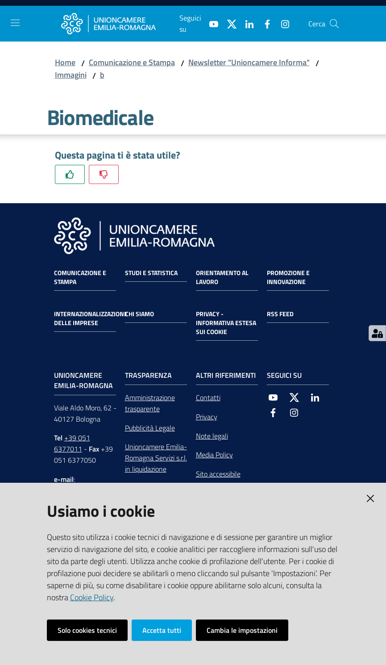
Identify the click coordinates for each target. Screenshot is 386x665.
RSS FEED (280, 313)
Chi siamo (139, 313)
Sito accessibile (218, 473)
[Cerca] (334, 23)
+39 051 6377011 (72, 443)
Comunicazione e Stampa (132, 62)
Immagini (71, 75)
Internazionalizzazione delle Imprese (91, 318)
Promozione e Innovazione (288, 277)
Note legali (212, 436)
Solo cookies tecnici (87, 630)
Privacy (206, 416)
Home (65, 62)
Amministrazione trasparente (150, 403)
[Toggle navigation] (15, 22)
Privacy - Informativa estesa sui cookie (226, 322)
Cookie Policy (91, 597)
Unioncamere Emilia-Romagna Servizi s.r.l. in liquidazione (156, 457)
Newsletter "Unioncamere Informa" (249, 62)
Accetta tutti (161, 630)
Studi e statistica (151, 272)
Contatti (208, 397)
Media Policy (214, 454)
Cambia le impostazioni (242, 630)
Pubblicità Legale (150, 427)
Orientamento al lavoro (222, 277)
